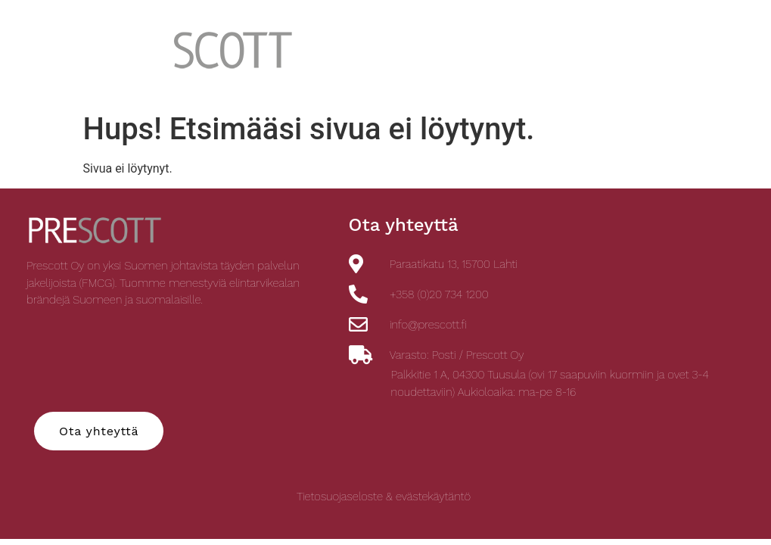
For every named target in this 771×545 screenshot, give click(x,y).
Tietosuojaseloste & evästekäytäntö (384, 496)
